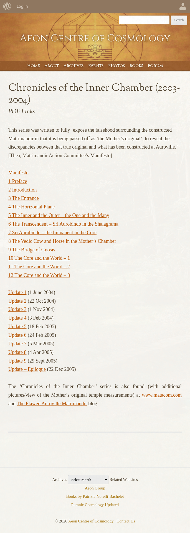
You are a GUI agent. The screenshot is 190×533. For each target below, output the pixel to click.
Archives (73, 66)
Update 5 (17, 326)
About (51, 66)
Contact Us (126, 521)
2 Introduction (22, 190)
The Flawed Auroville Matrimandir (52, 403)
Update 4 (17, 318)
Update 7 (17, 343)
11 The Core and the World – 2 (39, 266)
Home (33, 66)
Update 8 (17, 352)
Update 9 (17, 361)
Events (95, 66)
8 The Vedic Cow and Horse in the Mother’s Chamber (62, 241)
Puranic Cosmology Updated (95, 505)
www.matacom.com (162, 395)
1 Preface (17, 181)
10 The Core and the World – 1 (39, 258)
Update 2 (17, 301)
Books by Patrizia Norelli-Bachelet (95, 496)
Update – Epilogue (27, 369)
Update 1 (17, 292)
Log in (22, 6)
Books (136, 66)
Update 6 (17, 335)
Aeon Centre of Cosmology (95, 38)
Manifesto (18, 172)
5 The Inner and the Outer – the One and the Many (58, 215)
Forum (155, 66)
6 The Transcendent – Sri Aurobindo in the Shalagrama (63, 224)
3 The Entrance (23, 198)
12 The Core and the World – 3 (39, 275)
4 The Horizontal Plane (31, 207)
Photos (116, 66)
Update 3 (17, 309)
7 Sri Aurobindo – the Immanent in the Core (52, 232)
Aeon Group (95, 488)
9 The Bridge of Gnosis (31, 250)
